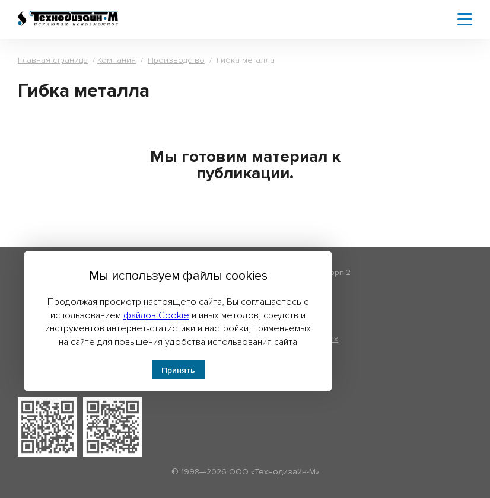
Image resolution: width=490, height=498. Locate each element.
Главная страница (53, 60)
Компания (116, 60)
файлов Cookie (156, 315)
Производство (176, 60)
